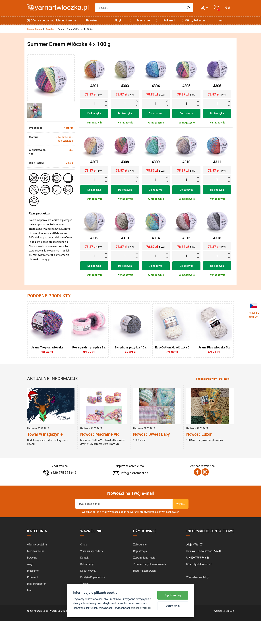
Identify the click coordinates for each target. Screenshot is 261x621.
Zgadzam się (173, 595)
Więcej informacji (141, 608)
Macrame (143, 20)
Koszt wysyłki (88, 570)
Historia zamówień (144, 570)
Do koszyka (94, 113)
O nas (83, 544)
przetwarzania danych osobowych (159, 511)
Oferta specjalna (40, 20)
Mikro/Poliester (195, 20)
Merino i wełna (66, 20)
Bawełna (92, 20)
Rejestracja (140, 551)
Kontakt (84, 557)
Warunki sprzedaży (91, 551)
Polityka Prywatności (92, 577)
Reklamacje (87, 564)
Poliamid (169, 20)
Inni (221, 20)
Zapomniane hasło (144, 557)
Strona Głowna (34, 29)
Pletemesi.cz (42, 611)
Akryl (117, 20)
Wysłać (180, 504)
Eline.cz (230, 611)
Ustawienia (173, 605)
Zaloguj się (140, 544)
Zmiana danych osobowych (149, 564)
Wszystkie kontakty (197, 577)
